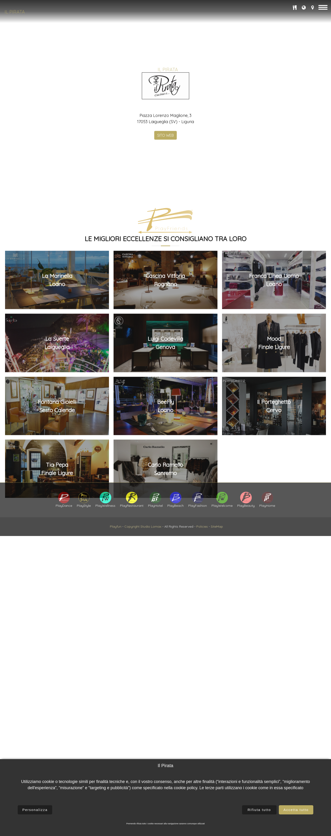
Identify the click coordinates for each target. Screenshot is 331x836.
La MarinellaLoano (57, 441)
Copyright (132, 542)
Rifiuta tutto (259, 810)
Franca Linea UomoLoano (274, 441)
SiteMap (217, 542)
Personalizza (35, 810)
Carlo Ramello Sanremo (165, 630)
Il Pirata (15, 12)
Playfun (115, 542)
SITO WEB (165, 204)
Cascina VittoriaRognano (165, 441)
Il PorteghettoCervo (274, 567)
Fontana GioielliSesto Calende (57, 567)
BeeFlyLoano (165, 567)
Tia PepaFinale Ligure (57, 630)
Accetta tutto (295, 810)
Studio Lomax (150, 542)
